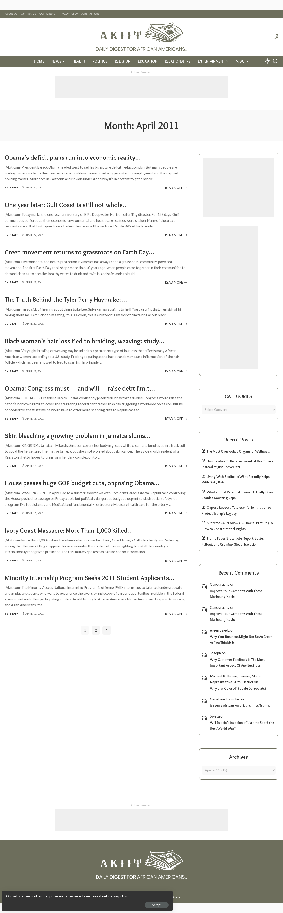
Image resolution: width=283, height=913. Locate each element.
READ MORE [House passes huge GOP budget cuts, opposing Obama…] (176, 513)
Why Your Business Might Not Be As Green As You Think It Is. (241, 639)
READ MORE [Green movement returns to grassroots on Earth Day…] (176, 282)
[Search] (275, 61)
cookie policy (60, 894)
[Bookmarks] (275, 37)
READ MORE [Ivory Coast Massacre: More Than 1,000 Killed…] (176, 561)
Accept (58, 902)
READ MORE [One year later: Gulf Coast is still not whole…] (176, 235)
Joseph (215, 653)
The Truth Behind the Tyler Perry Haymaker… (71, 299)
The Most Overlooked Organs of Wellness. (238, 451)
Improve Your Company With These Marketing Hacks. (236, 594)
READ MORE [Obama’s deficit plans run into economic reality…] (176, 188)
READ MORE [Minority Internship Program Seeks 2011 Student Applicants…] (176, 623)
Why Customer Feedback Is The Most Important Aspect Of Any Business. (237, 662)
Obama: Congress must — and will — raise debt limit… (85, 388)
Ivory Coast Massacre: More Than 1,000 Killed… (74, 530)
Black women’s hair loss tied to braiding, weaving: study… (91, 340)
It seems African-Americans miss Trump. (240, 705)
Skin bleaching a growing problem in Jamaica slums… (83, 435)
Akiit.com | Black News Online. (159, 897)
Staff (14, 187)
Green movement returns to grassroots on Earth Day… (86, 251)
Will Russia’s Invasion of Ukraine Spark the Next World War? (242, 725)
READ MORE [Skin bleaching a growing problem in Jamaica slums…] (176, 466)
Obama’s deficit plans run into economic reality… (78, 157)
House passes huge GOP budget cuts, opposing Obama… (89, 482)
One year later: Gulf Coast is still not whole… (71, 204)
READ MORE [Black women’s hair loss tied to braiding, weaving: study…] (176, 371)
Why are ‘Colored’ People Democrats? (238, 688)
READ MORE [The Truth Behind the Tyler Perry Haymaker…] (176, 324)
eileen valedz (220, 630)
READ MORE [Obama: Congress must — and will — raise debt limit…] (176, 418)
